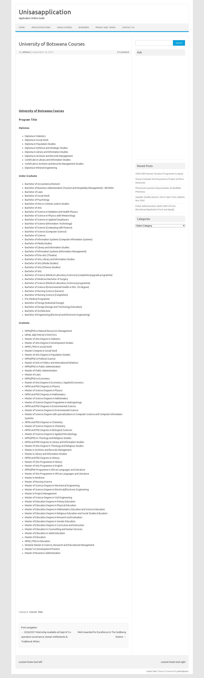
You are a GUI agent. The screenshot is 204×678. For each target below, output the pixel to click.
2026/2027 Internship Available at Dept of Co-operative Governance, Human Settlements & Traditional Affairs (46, 637)
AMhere (26, 52)
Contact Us (128, 27)
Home (22, 27)
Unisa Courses (64, 27)
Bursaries (84, 27)
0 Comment (123, 52)
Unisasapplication (45, 11)
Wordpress (183, 671)
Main (40, 612)
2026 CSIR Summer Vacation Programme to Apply (159, 173)
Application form (41, 27)
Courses (33, 612)
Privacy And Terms (105, 27)
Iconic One (152, 671)
